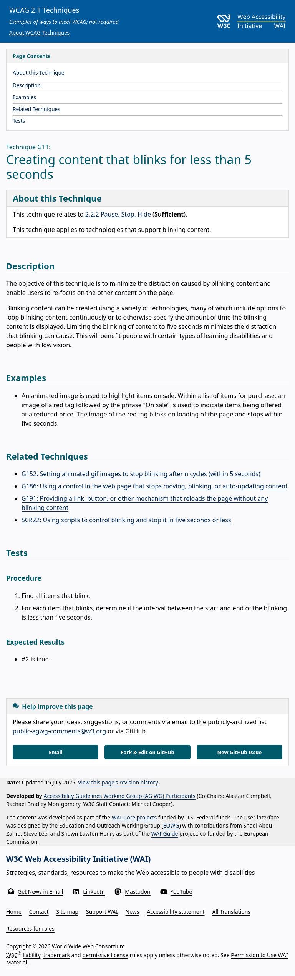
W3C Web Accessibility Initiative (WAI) (78, 859)
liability (31, 954)
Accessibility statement (176, 911)
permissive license (105, 954)
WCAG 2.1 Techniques (44, 10)
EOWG (171, 825)
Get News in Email (40, 891)
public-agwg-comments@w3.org (59, 731)
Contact (39, 911)
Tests (19, 120)
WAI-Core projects (134, 817)
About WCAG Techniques (39, 32)
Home (14, 911)
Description (27, 85)
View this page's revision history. (118, 782)
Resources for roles (30, 928)
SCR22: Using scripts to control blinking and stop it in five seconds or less (126, 520)
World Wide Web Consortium (88, 946)
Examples (24, 97)
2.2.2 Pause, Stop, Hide (118, 214)
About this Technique (39, 72)
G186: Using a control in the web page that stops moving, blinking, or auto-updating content (155, 486)
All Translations (231, 911)
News (132, 911)
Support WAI (102, 911)
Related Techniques (36, 109)
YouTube (181, 891)
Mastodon (138, 891)
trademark (56, 954)
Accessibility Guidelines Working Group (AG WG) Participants (120, 795)
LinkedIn (94, 891)
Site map (67, 911)
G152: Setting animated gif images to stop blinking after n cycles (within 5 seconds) (141, 474)
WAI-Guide (164, 833)
